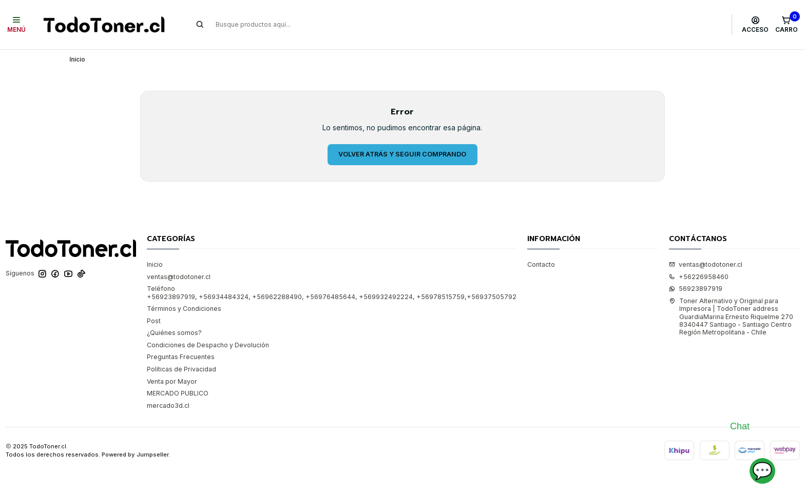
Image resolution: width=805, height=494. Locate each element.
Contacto (541, 264)
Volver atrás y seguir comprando (402, 154)
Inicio (155, 264)
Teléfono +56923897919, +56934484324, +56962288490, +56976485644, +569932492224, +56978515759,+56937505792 (331, 292)
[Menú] (17, 24)
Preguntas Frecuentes (181, 357)
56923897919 (695, 288)
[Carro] (786, 24)
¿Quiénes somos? (174, 333)
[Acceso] (755, 24)
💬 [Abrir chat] (762, 471)
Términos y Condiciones (184, 308)
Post (154, 321)
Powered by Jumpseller (135, 454)
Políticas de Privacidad (181, 369)
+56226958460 (699, 277)
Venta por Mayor (172, 381)
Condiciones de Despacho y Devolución (208, 345)
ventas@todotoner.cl (178, 277)
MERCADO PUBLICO (177, 393)
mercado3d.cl (168, 405)
